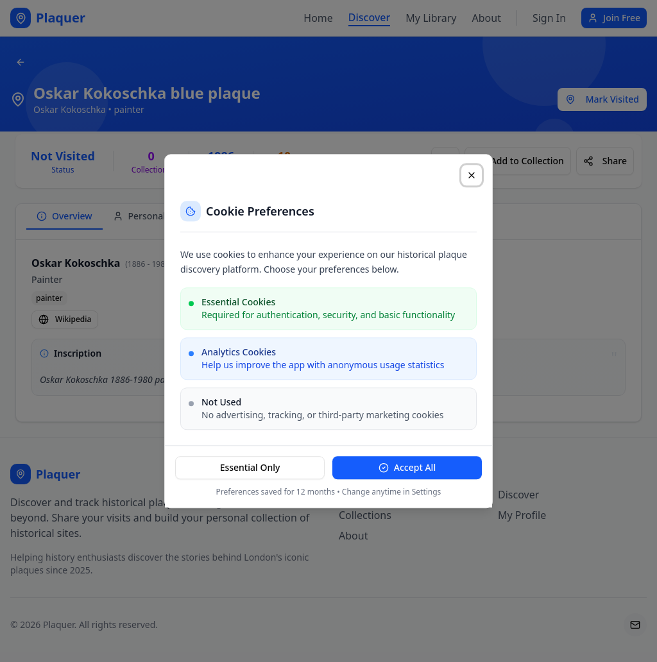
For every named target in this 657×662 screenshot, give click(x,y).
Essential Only (250, 467)
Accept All (407, 467)
